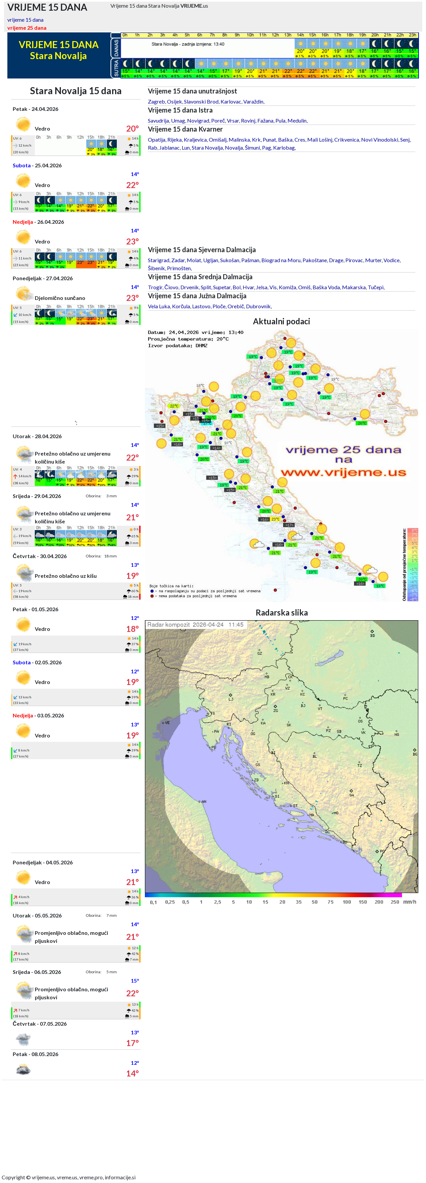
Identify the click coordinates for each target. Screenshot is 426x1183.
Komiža (287, 287)
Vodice (392, 260)
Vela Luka (159, 306)
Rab (152, 147)
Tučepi (376, 287)
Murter (373, 260)
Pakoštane (315, 260)
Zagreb (156, 101)
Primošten (179, 268)
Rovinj (248, 120)
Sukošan (229, 260)
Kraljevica (195, 139)
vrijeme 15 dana (25, 19)
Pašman (250, 260)
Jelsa (261, 287)
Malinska (239, 139)
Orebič (236, 306)
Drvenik (189, 287)
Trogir (155, 287)
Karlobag (284, 147)
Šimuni (252, 147)
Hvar (248, 287)
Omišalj (218, 139)
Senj (405, 139)
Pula (280, 120)
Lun (186, 147)
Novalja (234, 147)
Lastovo (201, 306)
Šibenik (156, 268)
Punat (269, 139)
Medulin (297, 120)
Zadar (178, 260)
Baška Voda (326, 287)
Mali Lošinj (319, 139)
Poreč (218, 120)
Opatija (156, 139)
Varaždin (253, 101)
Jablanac (169, 147)
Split (206, 287)
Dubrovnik (258, 306)
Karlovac (231, 101)
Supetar (222, 287)
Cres (299, 139)
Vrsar (233, 120)
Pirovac (354, 260)
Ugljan (210, 260)
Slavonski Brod (201, 101)
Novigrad (198, 120)
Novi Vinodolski (379, 139)
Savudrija (158, 120)
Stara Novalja (207, 147)
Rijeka (174, 139)
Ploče (219, 306)
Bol (237, 287)
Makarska (354, 287)
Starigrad (158, 260)
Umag (178, 120)
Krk (256, 139)
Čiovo (171, 287)
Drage (336, 260)
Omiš (304, 287)
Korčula (181, 306)
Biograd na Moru (281, 260)
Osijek (174, 101)
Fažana (265, 120)
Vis (273, 287)
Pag (266, 147)
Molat (194, 260)
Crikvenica (346, 139)
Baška (285, 139)
